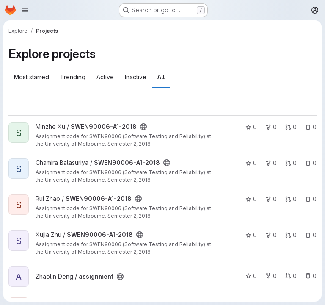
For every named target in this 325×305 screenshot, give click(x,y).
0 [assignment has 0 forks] (271, 276)
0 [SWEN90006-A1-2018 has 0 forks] (271, 126)
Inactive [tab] (135, 76)
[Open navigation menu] (25, 10)
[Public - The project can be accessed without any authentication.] (143, 126)
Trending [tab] (72, 76)
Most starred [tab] (31, 76)
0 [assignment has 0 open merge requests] (291, 276)
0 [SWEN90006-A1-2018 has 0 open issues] (311, 126)
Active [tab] (105, 76)
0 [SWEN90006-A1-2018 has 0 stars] (251, 126)
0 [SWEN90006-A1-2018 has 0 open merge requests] (291, 126)
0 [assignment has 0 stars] (251, 276)
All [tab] (161, 76)
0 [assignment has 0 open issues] (311, 276)
